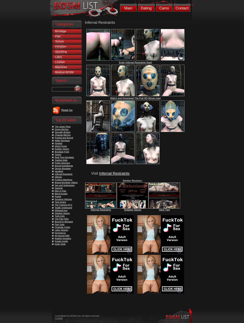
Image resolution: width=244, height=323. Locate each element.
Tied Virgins (60, 202)
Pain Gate (59, 224)
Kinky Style (60, 244)
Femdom (60, 46)
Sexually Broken (62, 132)
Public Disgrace (62, 163)
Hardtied (59, 171)
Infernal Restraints (114, 173)
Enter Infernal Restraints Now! (135, 62)
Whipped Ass (61, 210)
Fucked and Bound (64, 138)
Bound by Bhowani (64, 221)
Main (128, 8)
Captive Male (61, 160)
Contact (182, 8)
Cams (164, 8)
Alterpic (58, 177)
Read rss (67, 110)
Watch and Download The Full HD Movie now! (135, 98)
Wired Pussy (61, 146)
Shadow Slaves (132, 209)
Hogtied (58, 143)
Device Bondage (63, 168)
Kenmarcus (60, 233)
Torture (59, 41)
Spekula (59, 188)
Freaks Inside (61, 241)
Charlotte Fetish (62, 227)
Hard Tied (164, 209)
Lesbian (60, 62)
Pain (58, 36)
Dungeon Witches (63, 199)
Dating (146, 8)
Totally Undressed (63, 207)
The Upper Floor (63, 126)
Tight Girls (60, 216)
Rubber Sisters (62, 149)
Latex (58, 56)
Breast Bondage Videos (66, 182)
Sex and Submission (65, 185)
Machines (61, 67)
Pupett (58, 196)
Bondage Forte (62, 152)
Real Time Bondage (64, 157)
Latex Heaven (61, 230)
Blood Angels (61, 193)
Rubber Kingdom (63, 238)
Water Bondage (62, 140)
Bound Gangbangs (64, 166)
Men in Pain (60, 191)
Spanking (61, 51)
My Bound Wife (62, 235)
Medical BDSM (64, 72)
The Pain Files (62, 219)
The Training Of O (63, 205)
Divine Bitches (62, 129)
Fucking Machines (63, 180)
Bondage (60, 31)
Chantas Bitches (63, 135)
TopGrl (58, 154)
